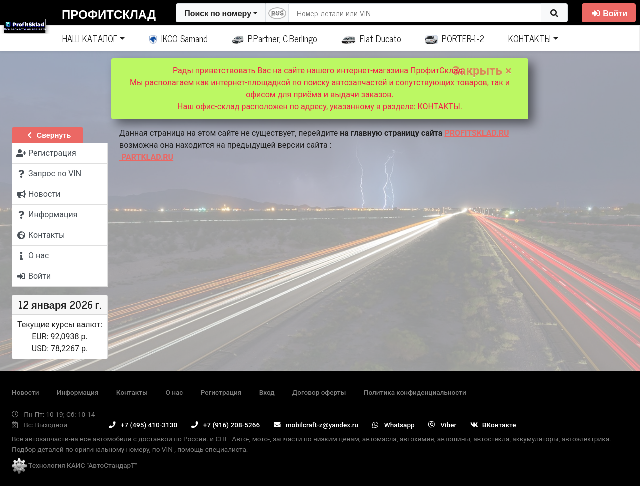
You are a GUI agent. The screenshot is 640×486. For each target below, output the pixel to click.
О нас (174, 392)
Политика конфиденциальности (415, 392)
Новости (25, 392)
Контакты (132, 392)
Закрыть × (482, 71)
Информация (78, 392)
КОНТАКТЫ (529, 38)
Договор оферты (319, 392)
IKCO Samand (178, 38)
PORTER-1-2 (455, 38)
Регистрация (221, 392)
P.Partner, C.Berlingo (275, 38)
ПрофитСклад (109, 13)
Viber (442, 425)
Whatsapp (393, 425)
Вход (267, 392)
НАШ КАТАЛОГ (90, 38)
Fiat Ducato (372, 38)
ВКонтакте (493, 425)
